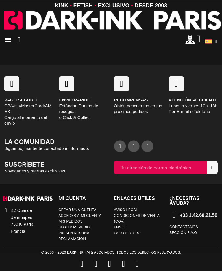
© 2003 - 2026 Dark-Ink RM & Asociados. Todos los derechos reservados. (111, 252)
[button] (19, 39)
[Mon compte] (190, 39)
